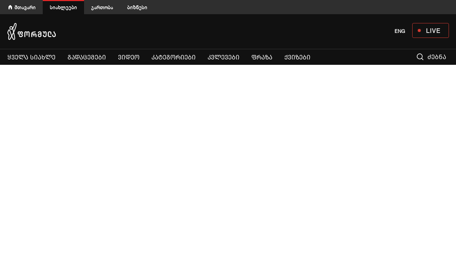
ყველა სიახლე (31, 57)
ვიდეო (129, 57)
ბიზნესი (137, 7)
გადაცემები (86, 57)
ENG (400, 31)
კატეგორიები (174, 57)
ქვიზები (297, 57)
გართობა (102, 7)
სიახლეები (63, 7)
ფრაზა (261, 57)
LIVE (433, 30)
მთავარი (25, 7)
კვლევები (223, 57)
